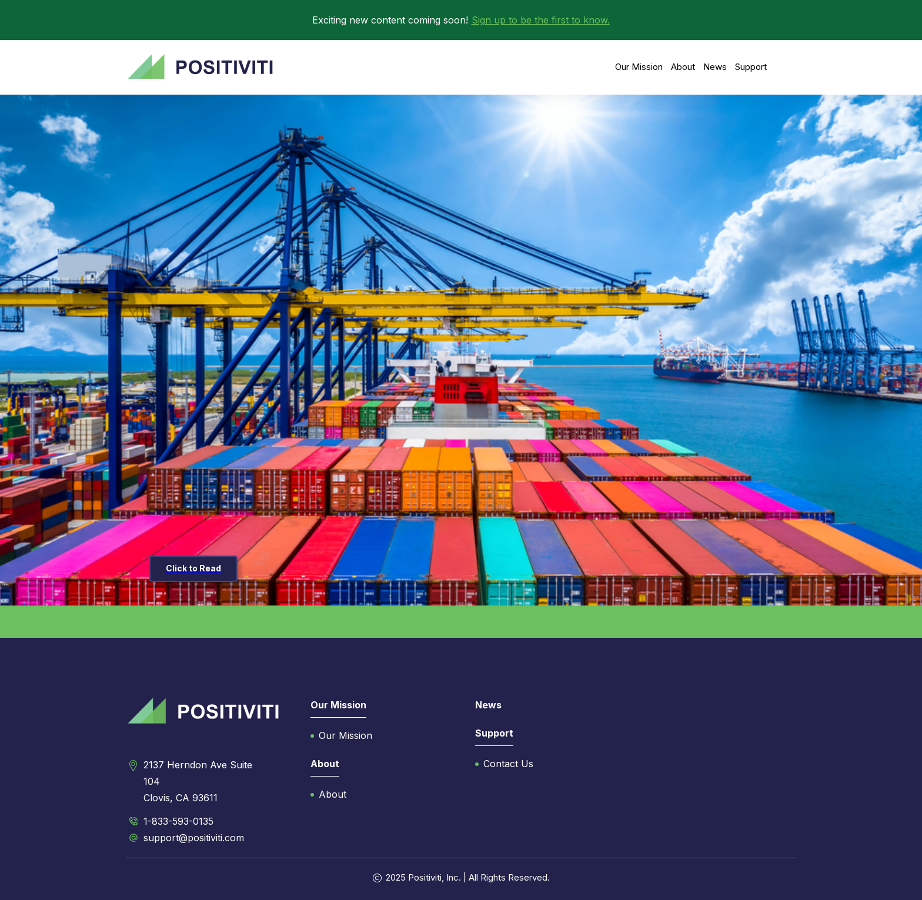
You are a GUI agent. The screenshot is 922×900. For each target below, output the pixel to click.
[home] (200, 67)
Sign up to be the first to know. (541, 20)
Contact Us (508, 763)
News (715, 66)
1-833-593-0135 (178, 821)
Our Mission (639, 66)
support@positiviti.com (193, 838)
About (683, 66)
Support (751, 66)
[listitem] (461, 350)
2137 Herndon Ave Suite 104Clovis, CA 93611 (197, 781)
